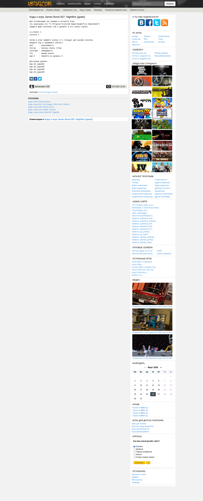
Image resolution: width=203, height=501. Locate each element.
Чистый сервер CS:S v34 (142, 251)
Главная (60, 4)
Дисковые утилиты (162, 188)
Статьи (97, 4)
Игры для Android (139, 424)
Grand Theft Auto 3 (139, 272)
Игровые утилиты (137, 10)
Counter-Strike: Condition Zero (144, 267)
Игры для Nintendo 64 (141, 429)
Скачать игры (74, 4)
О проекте (109, 4)
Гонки (160, 39)
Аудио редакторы (162, 185)
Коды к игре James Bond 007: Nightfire (43, 112)
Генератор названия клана (116, 10)
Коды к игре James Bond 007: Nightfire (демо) (68, 119)
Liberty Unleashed (164, 254)
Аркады (135, 36)
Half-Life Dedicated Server (142, 254)
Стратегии (136, 39)
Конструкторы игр (139, 53)
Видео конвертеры (139, 185)
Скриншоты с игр (70, 10)
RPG (146, 39)
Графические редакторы (142, 194)
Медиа (87, 4)
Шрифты (135, 477)
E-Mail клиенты (161, 180)
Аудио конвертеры (162, 183)
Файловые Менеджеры (141, 191)
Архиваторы (160, 191)
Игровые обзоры (53, 10)
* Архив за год (140, 408)
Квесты (135, 42)
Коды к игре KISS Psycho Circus (41, 107)
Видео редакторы (139, 188)
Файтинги (136, 45)
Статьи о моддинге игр (141, 59)
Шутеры (161, 42)
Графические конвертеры (142, 197)
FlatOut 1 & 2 (137, 275)
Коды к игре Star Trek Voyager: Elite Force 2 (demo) (49, 104)
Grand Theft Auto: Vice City (142, 270)
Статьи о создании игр (141, 56)
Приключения (164, 36)
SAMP (159, 251)
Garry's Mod (136, 264)
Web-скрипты (137, 480)
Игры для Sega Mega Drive (143, 426)
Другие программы (162, 197)
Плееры (135, 183)
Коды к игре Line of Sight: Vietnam (42, 110)
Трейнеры (136, 482)
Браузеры (136, 180)
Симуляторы (149, 42)
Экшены (147, 36)
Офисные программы (163, 194)
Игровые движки (161, 53)
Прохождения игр (36, 10)
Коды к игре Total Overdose (39, 102)
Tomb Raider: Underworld (142, 262)
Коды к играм (85, 10)
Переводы (98, 10)
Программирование (163, 56)
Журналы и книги (139, 474)
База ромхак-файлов (140, 432)
